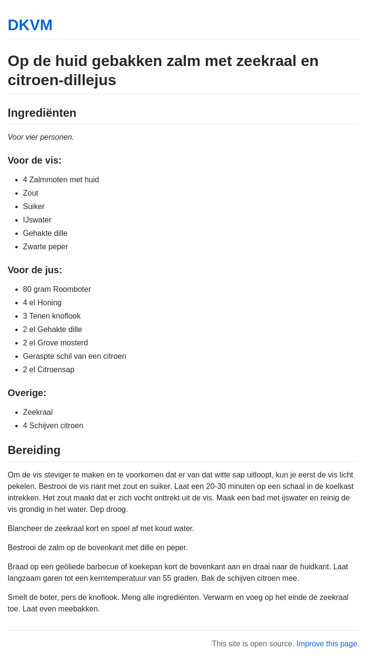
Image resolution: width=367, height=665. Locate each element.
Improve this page (326, 644)
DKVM (30, 24)
